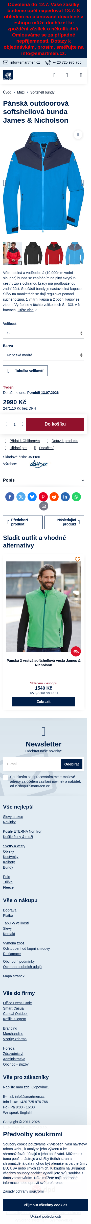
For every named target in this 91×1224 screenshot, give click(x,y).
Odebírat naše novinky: (44, 751)
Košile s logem (14, 1019)
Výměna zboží (14, 943)
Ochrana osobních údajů (22, 967)
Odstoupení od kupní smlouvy (26, 948)
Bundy (8, 867)
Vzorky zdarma (15, 1039)
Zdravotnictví (13, 1054)
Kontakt (9, 934)
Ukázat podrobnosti (45, 1216)
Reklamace (12, 954)
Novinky (9, 822)
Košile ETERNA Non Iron (22, 831)
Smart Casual (14, 1008)
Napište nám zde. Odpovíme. (26, 1087)
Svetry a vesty (14, 846)
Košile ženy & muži (18, 837)
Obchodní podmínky (19, 961)
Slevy (7, 928)
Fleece (8, 887)
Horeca (8, 1048)
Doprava (9, 910)
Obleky (8, 851)
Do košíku (55, 424)
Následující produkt (68, 522)
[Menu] (81, 75)
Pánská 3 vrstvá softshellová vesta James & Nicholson (44, 663)
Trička (8, 882)
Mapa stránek (14, 976)
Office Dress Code (17, 1003)
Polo (6, 877)
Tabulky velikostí (16, 923)
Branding (10, 1028)
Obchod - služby (16, 1064)
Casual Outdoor (15, 1014)
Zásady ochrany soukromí (23, 1191)
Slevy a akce (13, 817)
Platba (8, 916)
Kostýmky (10, 857)
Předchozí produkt (18, 522)
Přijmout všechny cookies (45, 1205)
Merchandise (13, 1034)
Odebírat (71, 764)
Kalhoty (9, 862)
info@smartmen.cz (29, 1096)
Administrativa (14, 1059)
